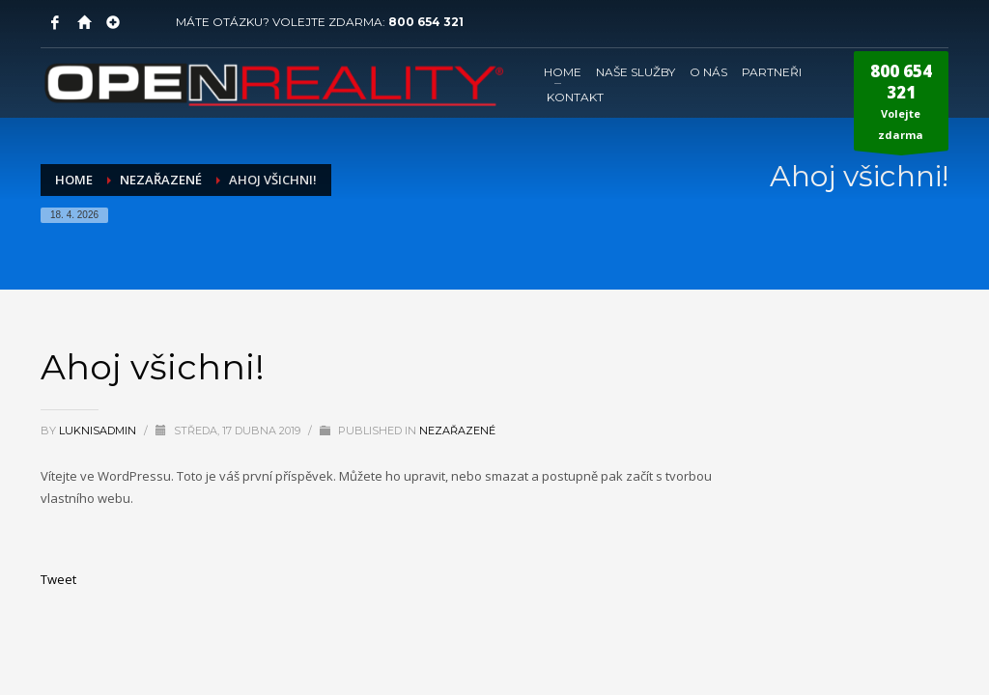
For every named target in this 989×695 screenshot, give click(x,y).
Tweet (58, 579)
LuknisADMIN (99, 430)
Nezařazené (457, 430)
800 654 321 (426, 21)
